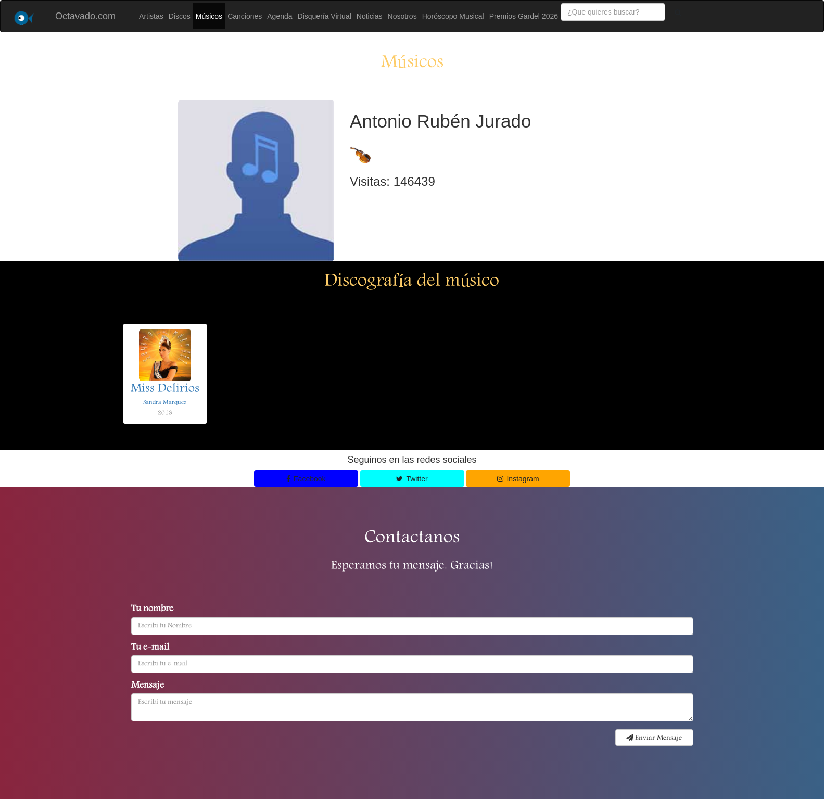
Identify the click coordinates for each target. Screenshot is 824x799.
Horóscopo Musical (453, 16)
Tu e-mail (150, 648)
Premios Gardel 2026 (523, 16)
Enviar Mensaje (654, 738)
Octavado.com (85, 16)
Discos (180, 16)
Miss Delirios (165, 389)
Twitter (411, 479)
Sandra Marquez (164, 403)
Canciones (244, 16)
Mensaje (147, 686)
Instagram (518, 479)
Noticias (370, 16)
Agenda (279, 16)
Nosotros (402, 16)
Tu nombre (152, 609)
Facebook (306, 479)
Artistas (151, 16)
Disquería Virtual (324, 16)
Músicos (209, 16)
